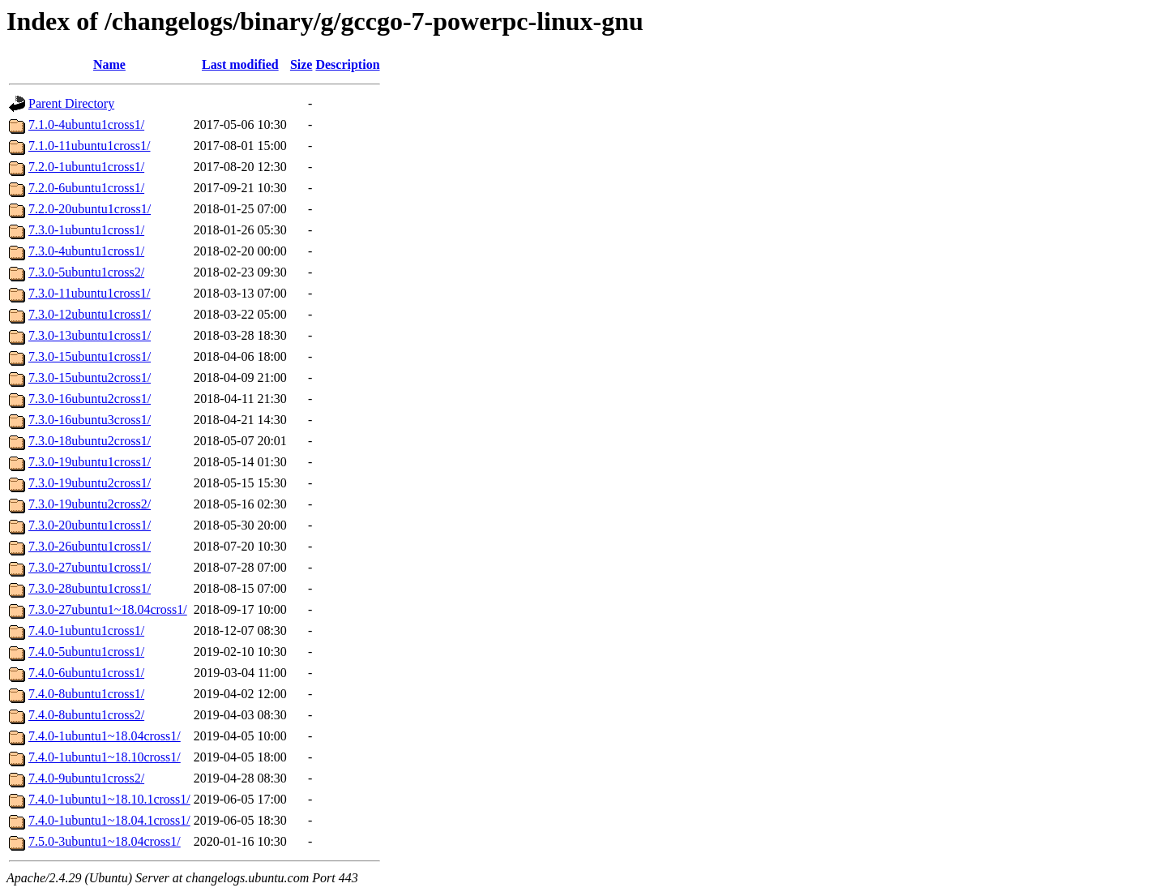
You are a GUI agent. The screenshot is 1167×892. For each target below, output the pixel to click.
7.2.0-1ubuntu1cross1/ (86, 167)
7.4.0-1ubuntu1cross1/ (86, 630)
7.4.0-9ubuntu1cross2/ (86, 778)
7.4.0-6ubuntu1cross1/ (86, 673)
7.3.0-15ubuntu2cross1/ (89, 377)
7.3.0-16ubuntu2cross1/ (89, 398)
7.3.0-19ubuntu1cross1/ (89, 462)
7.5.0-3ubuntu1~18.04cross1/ (104, 841)
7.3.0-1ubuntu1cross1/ (86, 230)
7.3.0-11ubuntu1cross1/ (89, 293)
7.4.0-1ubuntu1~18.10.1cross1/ (109, 799)
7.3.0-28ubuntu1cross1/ (89, 588)
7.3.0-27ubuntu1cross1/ (89, 567)
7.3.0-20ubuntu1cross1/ (89, 525)
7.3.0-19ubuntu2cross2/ (89, 504)
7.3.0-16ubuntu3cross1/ (89, 420)
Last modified (240, 64)
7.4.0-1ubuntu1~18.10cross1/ (104, 757)
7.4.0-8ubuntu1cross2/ (86, 715)
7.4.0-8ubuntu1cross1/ (86, 694)
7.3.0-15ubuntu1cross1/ (89, 356)
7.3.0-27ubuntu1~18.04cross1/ (107, 609)
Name (109, 64)
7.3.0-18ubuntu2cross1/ (89, 441)
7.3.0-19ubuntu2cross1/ (89, 483)
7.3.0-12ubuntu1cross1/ (89, 314)
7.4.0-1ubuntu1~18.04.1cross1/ (109, 820)
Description (347, 64)
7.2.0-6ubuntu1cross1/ (86, 188)
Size (301, 64)
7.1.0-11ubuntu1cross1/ (89, 145)
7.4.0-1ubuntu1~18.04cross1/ (104, 736)
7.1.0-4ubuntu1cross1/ (86, 124)
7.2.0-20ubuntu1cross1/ (89, 209)
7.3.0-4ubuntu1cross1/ (86, 251)
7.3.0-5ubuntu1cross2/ (86, 272)
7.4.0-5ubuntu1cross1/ (86, 651)
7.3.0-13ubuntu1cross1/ (89, 335)
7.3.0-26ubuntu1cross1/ (89, 546)
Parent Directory (71, 103)
